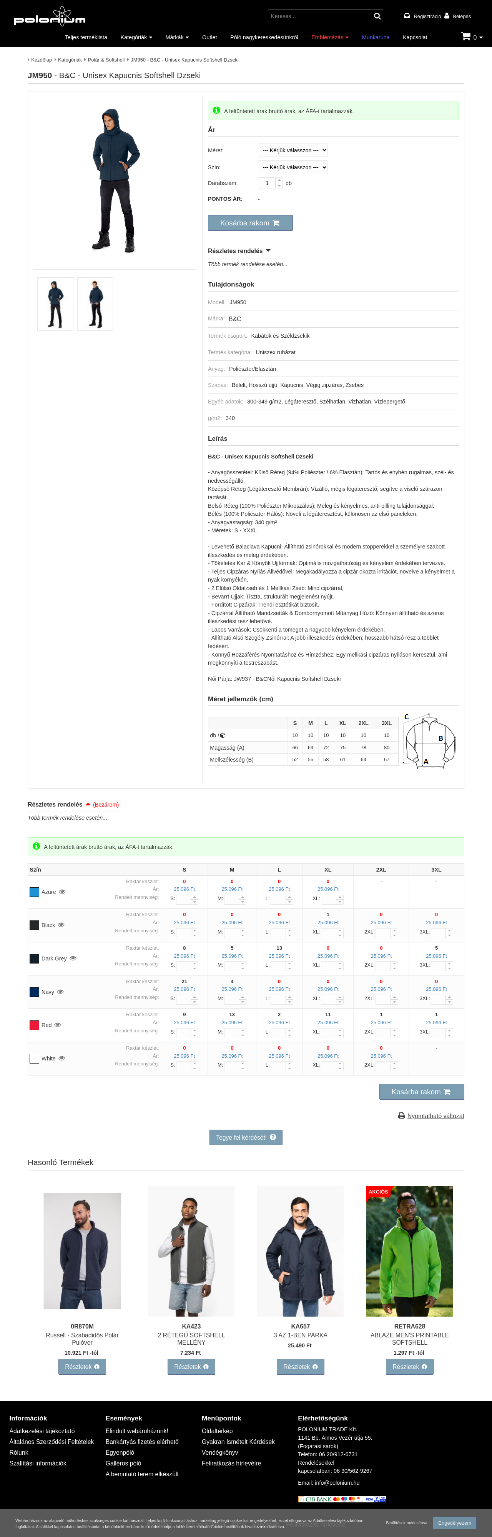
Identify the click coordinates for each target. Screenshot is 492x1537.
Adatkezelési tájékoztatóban (75, 1519)
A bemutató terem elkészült (139, 1460)
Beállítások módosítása (404, 1519)
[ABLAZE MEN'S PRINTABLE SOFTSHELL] (409, 1308)
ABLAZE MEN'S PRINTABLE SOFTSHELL (409, 1331)
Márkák (175, 37)
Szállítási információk (35, 1450)
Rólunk (18, 1440)
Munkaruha (376, 37)
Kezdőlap (41, 59)
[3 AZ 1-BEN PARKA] (300, 1308)
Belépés (462, 16)
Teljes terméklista (86, 37)
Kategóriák (133, 37)
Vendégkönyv (218, 1440)
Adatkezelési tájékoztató (39, 1420)
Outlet (209, 37)
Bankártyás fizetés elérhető (139, 1430)
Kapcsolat (415, 37)
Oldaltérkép (216, 1420)
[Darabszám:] (270, 182)
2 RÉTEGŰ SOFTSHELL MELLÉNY (191, 1331)
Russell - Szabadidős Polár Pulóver (82, 1328)
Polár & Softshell (106, 59)
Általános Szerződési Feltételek (47, 1430)
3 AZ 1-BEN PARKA (300, 1328)
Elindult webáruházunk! (134, 1420)
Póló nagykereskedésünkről (264, 37)
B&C (234, 316)
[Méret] (293, 150)
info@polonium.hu (337, 1473)
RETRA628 (410, 1319)
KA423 (191, 1319)
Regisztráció (427, 16)
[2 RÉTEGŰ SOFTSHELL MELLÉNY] (191, 1308)
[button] (247, 222)
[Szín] (293, 167)
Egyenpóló (119, 1440)
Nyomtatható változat (438, 1110)
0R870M (82, 1319)
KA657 (300, 1319)
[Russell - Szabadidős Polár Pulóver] (82, 1308)
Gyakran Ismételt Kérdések (235, 1430)
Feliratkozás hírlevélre (229, 1450)
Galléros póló (122, 1450)
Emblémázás (327, 37)
